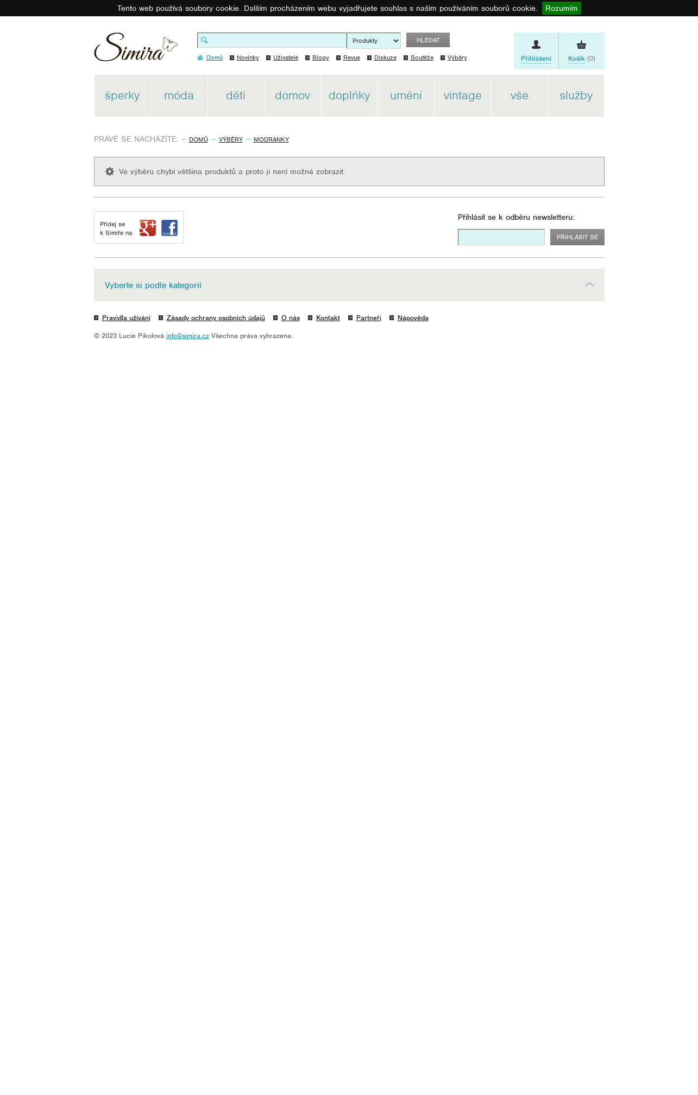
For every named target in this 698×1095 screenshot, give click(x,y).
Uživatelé (285, 57)
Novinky (248, 57)
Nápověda (413, 317)
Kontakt (328, 317)
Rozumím (561, 8)
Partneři (368, 317)
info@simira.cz (187, 335)
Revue (351, 57)
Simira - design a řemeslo (136, 51)
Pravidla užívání (126, 317)
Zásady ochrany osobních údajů (216, 317)
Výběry (457, 57)
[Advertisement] (655, 237)
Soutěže (422, 57)
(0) (581, 58)
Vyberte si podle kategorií (153, 285)
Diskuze (385, 57)
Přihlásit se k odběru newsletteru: (516, 217)
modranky (271, 139)
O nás (290, 317)
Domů (198, 139)
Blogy (320, 57)
